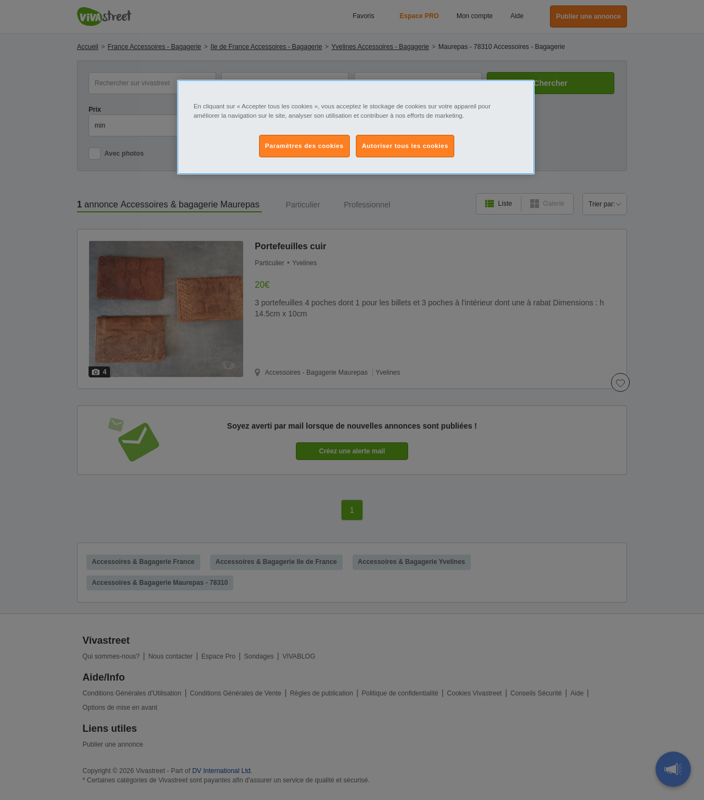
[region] (356, 127)
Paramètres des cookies (304, 146)
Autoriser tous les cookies (405, 146)
